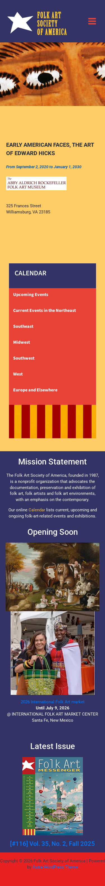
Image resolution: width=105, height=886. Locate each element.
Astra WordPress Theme (55, 867)
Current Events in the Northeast (44, 310)
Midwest (21, 342)
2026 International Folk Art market (53, 701)
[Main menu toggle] (92, 21)
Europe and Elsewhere (35, 390)
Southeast (23, 326)
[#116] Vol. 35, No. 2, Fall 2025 (52, 843)
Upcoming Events (30, 295)
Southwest (23, 358)
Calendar (37, 509)
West (18, 374)
